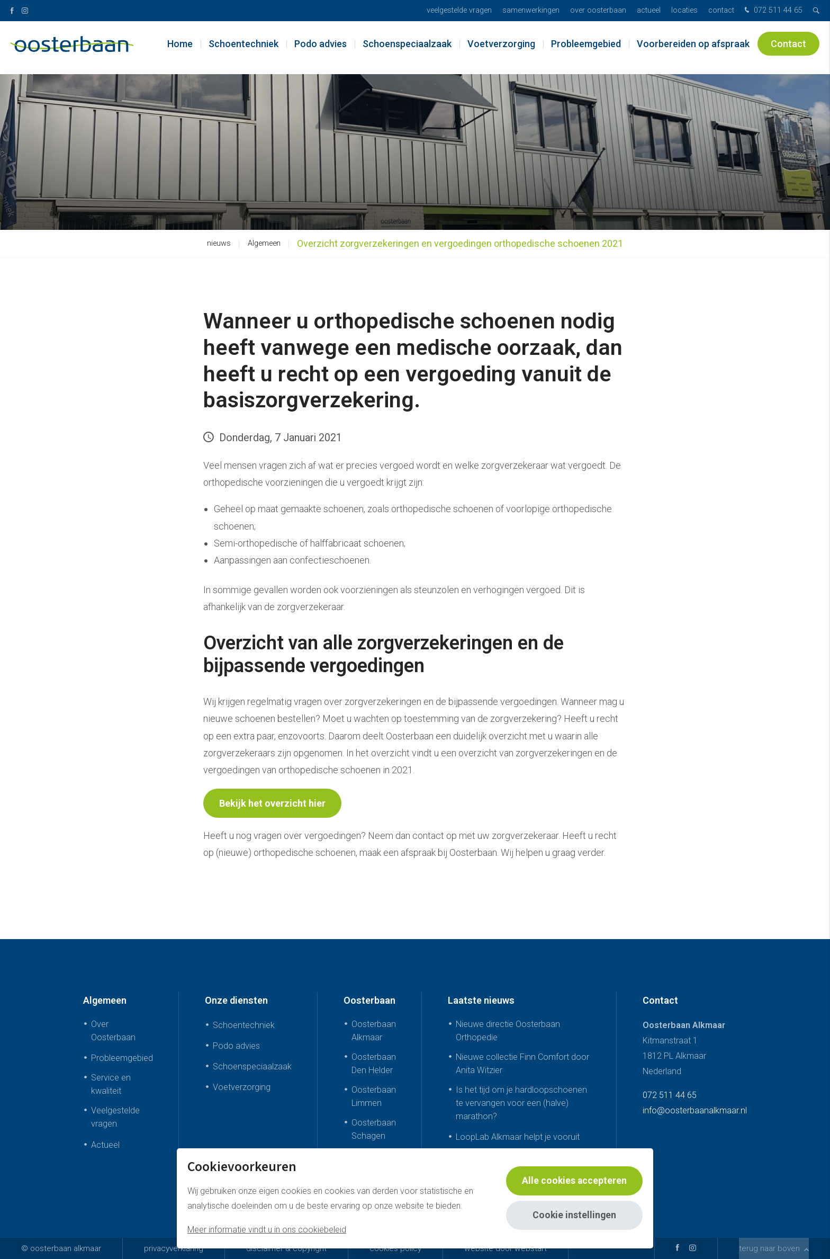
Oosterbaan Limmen (373, 1096)
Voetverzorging (501, 47)
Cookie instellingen (573, 1215)
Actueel (649, 10)
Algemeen (264, 243)
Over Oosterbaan (598, 10)
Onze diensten (236, 1000)
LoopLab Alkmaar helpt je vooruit (518, 1137)
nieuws (219, 243)
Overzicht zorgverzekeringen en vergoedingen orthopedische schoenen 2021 (460, 243)
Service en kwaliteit (111, 1084)
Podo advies (320, 47)
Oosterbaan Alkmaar (373, 1030)
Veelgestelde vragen (459, 10)
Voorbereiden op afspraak (693, 47)
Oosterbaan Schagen (373, 1129)
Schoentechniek (243, 47)
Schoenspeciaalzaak (407, 47)
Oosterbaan (369, 1000)
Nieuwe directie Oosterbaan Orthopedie (508, 1030)
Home (180, 47)
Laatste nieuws (481, 1000)
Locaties (684, 10)
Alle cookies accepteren (574, 1180)
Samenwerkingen (531, 10)
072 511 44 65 (772, 11)
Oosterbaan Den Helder (373, 1063)
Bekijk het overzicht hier (272, 803)
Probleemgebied (586, 47)
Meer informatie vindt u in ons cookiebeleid (266, 1230)
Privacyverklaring (173, 1248)
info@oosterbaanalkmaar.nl (695, 1110)
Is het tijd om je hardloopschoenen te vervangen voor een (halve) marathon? (521, 1103)
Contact (721, 10)
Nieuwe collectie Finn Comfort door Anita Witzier (522, 1063)
